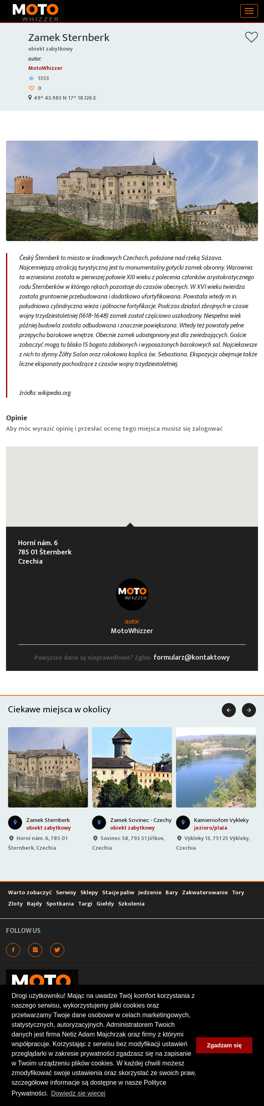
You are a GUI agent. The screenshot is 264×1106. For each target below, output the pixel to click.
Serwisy (66, 892)
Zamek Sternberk (68, 37)
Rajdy (34, 904)
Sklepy (89, 892)
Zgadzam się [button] (224, 1045)
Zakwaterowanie (205, 892)
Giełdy (105, 904)
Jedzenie (150, 892)
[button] (132, 479)
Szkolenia (131, 904)
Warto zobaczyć (30, 892)
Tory (238, 892)
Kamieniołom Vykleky (221, 820)
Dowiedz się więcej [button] (78, 1093)
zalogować (207, 428)
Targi (85, 904)
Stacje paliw (118, 892)
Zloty (15, 904)
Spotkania (60, 904)
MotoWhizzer (45, 68)
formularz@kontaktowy (191, 658)
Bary (172, 892)
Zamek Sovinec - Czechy (141, 820)
